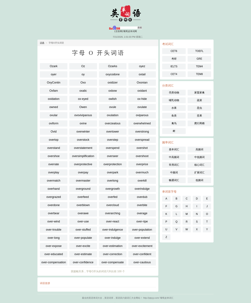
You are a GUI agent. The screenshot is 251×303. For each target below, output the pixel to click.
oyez (142, 66)
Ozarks (112, 66)
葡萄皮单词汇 (125, 12)
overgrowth (112, 188)
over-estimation (112, 246)
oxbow (113, 90)
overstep (112, 139)
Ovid (54, 131)
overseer (112, 156)
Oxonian (142, 82)
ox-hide (142, 98)
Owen (83, 107)
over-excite (83, 246)
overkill (142, 180)
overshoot (142, 156)
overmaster (83, 180)
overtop (53, 139)
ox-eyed (83, 98)
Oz (83, 66)
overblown (83, 205)
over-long (54, 237)
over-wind (53, 221)
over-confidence (83, 262)
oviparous (142, 115)
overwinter (83, 131)
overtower (112, 131)
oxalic (83, 90)
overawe (83, 213)
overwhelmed (142, 123)
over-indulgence (112, 229)
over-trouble (53, 229)
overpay (83, 172)
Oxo (83, 82)
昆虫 (199, 108)
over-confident (142, 254)
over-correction (112, 254)
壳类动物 (174, 92)
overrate (53, 164)
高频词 (199, 149)
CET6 (174, 51)
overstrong (142, 131)
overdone (54, 205)
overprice (142, 164)
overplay (53, 172)
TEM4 (199, 66)
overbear (53, 213)
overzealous (112, 123)
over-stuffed (83, 229)
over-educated (54, 254)
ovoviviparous (83, 115)
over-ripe (142, 221)
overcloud (112, 205)
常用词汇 (174, 164)
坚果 (199, 115)
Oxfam (53, 90)
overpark (112, 172)
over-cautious (142, 262)
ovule (112, 107)
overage (142, 213)
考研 (174, 58)
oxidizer (113, 82)
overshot (142, 147)
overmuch (142, 172)
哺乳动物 (174, 100)
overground (83, 188)
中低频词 (199, 157)
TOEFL (199, 51)
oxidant (142, 90)
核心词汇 (199, 164)
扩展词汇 (199, 172)
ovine (83, 123)
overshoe (54, 156)
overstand (53, 147)
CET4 (174, 74)
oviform (53, 123)
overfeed (83, 197)
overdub (142, 197)
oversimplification (83, 156)
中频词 (174, 172)
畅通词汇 (174, 180)
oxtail (142, 74)
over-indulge (113, 237)
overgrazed (53, 197)
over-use (83, 221)
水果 (174, 108)
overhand (54, 188)
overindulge (142, 188)
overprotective (83, 164)
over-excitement (142, 246)
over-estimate (83, 254)
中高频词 (174, 157)
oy (83, 74)
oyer (54, 74)
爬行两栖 (199, 123)
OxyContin (53, 82)
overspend (112, 147)
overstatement (83, 147)
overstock (83, 139)
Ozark (53, 66)
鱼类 (174, 115)
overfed (112, 197)
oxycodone (113, 74)
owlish (113, 98)
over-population (142, 229)
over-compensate (112, 262)
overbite (142, 205)
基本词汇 (174, 149)
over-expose (54, 246)
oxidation (53, 98)
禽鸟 (174, 123)
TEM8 (199, 74)
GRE (199, 58)
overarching (112, 213)
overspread (142, 139)
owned (53, 107)
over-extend (142, 237)
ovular (54, 115)
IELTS (173, 66)
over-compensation (53, 262)
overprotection (113, 164)
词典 (42, 43)
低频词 (199, 180)
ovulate (142, 107)
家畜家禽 (199, 92)
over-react (112, 221)
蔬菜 (199, 100)
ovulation (112, 115)
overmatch (53, 180)
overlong (112, 180)
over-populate (83, 237)
